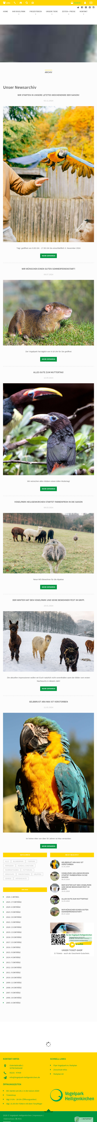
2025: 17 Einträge (14, 895)
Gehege (8, 871)
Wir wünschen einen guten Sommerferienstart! (48, 261)
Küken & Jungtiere (25, 858)
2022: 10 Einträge (14, 910)
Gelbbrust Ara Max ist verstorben (48, 694)
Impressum (37, 1108)
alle (7, 854)
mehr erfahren (48, 249)
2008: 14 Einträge (14, 980)
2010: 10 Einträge (14, 970)
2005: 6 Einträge (13, 995)
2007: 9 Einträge (13, 985)
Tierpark (31, 854)
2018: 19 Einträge (14, 930)
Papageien (9, 858)
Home (5, 11)
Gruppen (37, 867)
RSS (19, 1112)
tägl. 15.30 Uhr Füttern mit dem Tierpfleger (24, 1096)
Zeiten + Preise (68, 11)
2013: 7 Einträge (13, 955)
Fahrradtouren (12, 863)
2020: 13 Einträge (14, 920)
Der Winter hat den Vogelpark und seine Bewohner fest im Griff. (49, 593)
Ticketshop (11, 1088)
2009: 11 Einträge (14, 975)
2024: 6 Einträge (13, 900)
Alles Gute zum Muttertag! (48, 365)
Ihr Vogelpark (18, 11)
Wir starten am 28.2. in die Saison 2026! (22, 1084)
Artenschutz (21, 871)
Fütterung (27, 863)
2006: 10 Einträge (14, 990)
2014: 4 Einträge (13, 950)
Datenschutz (9, 1112)
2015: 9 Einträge (13, 945)
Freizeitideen (36, 11)
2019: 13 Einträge (14, 925)
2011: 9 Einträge (13, 965)
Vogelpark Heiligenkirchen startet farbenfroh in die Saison (48, 494)
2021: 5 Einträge (13, 915)
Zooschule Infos (60, 1062)
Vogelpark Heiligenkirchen (21, 1108)
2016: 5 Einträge (13, 940)
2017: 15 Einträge (14, 935)
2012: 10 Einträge (14, 960)
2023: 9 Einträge (13, 905)
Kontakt (83, 11)
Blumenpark (18, 854)
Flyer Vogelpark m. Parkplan (65, 1058)
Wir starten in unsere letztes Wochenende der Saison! (48, 88)
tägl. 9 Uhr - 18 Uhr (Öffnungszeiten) (21, 1092)
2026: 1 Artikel (12, 890)
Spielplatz (9, 867)
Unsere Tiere (52, 11)
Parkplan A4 (58, 1067)
